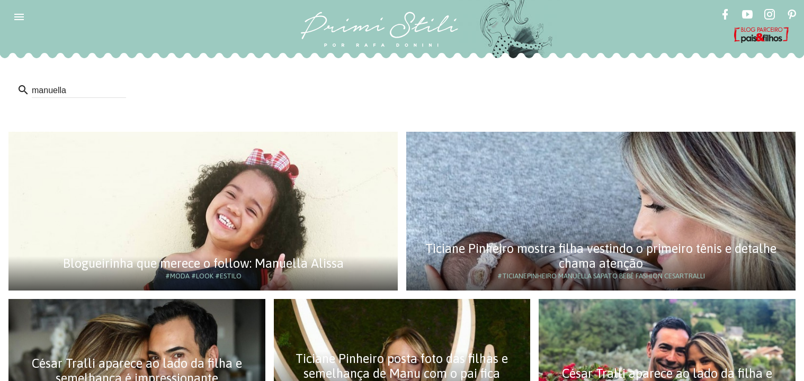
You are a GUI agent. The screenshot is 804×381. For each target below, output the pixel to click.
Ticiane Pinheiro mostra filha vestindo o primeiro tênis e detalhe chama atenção (600, 255)
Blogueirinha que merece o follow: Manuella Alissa (203, 263)
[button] (19, 17)
